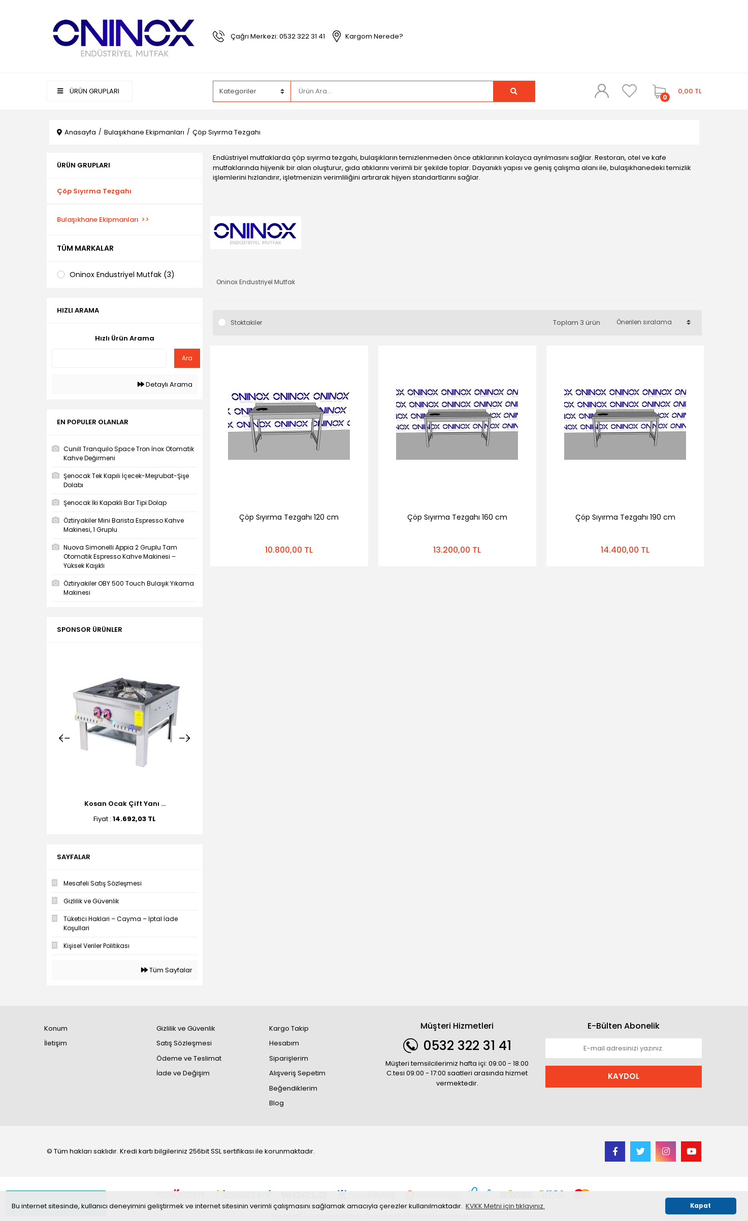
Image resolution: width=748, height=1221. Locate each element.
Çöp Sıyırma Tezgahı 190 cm (625, 517)
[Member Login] (602, 91)
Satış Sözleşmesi (184, 1043)
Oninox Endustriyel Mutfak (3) (122, 274)
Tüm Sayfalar (166, 970)
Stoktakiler (246, 322)
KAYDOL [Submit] (623, 1076)
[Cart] (674, 91)
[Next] (185, 738)
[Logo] (125, 36)
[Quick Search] (109, 358)
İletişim (55, 1043)
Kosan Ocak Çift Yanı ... (125, 803)
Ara (187, 358)
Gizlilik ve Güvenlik (185, 1028)
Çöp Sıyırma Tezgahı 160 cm (457, 517)
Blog (276, 1103)
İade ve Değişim (183, 1073)
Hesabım (284, 1043)
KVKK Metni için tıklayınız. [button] (505, 1206)
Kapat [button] (700, 1206)
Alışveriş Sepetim (297, 1073)
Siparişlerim (288, 1058)
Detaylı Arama (165, 384)
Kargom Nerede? (374, 36)
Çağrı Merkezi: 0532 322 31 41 (278, 36)
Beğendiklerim (293, 1088)
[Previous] (64, 738)
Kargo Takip (289, 1028)
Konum (56, 1028)
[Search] (392, 91)
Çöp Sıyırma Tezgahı (226, 132)
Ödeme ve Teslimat (188, 1058)
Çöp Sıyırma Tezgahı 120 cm (289, 517)
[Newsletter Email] (623, 1048)
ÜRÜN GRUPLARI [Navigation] (88, 91)
